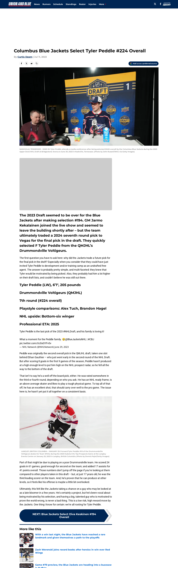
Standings (71, 4)
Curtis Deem (25, 57)
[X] (155, 4)
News (37, 4)
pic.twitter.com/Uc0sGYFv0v (35, 343)
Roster (82, 4)
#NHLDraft (69, 331)
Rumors (46, 4)
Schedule (58, 4)
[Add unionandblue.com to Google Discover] (144, 63)
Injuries (92, 4)
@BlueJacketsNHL (75, 339)
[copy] (37, 63)
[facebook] (160, 4)
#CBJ (91, 339)
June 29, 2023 (62, 346)
